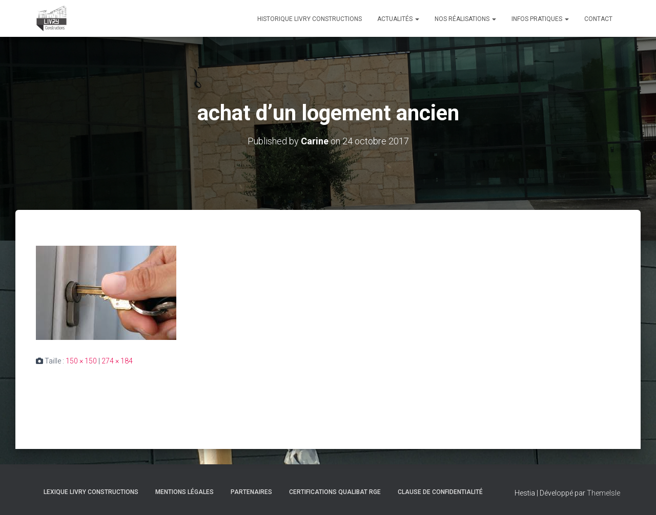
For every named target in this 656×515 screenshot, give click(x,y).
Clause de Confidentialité (440, 492)
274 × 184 (117, 361)
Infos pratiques (540, 19)
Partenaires (251, 492)
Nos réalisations (465, 19)
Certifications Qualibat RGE (335, 492)
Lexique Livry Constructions (91, 492)
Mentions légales (184, 492)
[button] (416, 19)
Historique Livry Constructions (309, 19)
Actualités (398, 19)
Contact (598, 19)
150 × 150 (81, 361)
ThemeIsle (603, 493)
